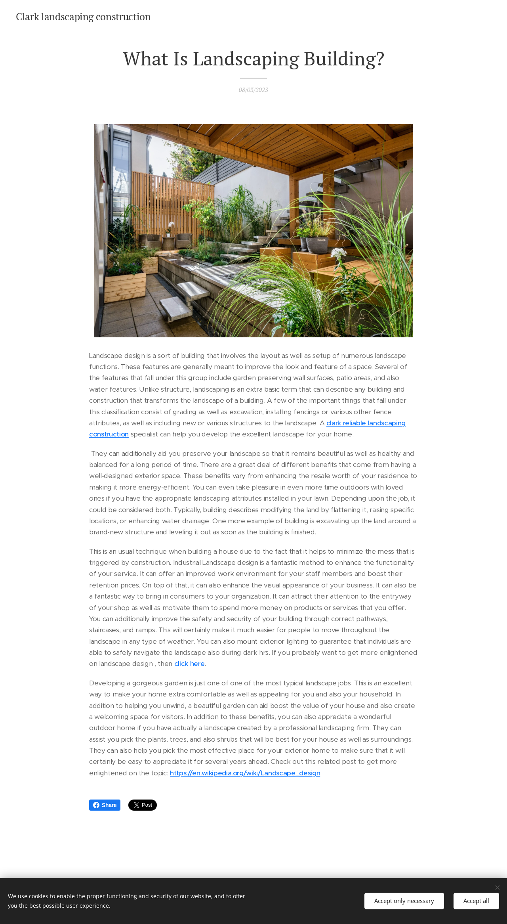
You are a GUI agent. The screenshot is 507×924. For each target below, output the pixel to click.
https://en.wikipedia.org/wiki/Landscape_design (245, 773)
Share (104, 805)
